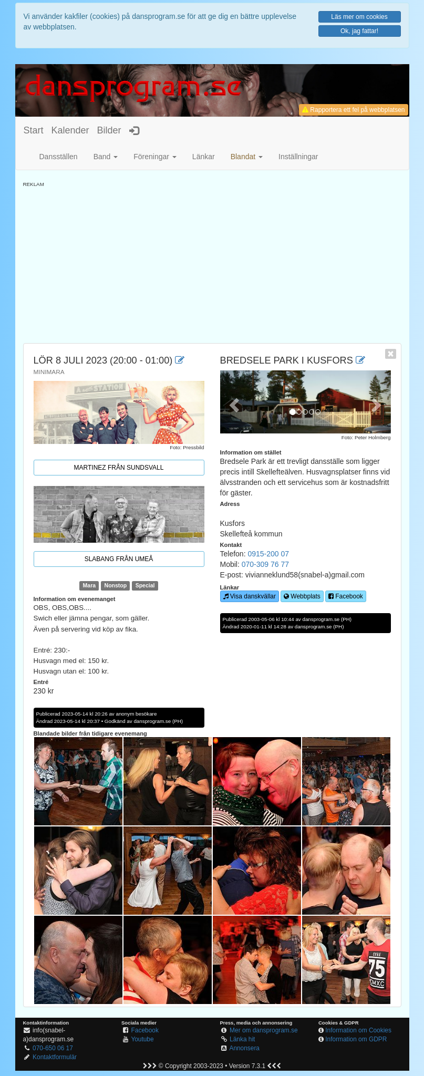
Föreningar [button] (155, 156)
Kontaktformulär (55, 1057)
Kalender (70, 130)
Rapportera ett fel (353, 109)
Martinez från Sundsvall (119, 467)
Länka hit (242, 1039)
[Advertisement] (212, 261)
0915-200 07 (268, 554)
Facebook (345, 596)
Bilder (109, 130)
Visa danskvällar (249, 596)
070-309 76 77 (265, 564)
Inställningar (298, 156)
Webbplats (302, 596)
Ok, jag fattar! (359, 31)
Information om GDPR (356, 1039)
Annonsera (244, 1048)
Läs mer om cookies (359, 16)
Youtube (142, 1039)
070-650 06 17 (53, 1048)
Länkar (203, 156)
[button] (247, 156)
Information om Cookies (358, 1030)
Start (34, 130)
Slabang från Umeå (119, 559)
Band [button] (106, 156)
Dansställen (58, 156)
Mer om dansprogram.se (264, 1030)
